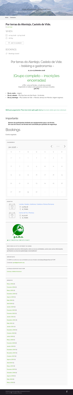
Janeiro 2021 (10, 326)
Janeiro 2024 (10, 307)
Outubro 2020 (11, 333)
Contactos (13, 17)
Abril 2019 (9, 362)
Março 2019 (10, 366)
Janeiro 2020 (10, 346)
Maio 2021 (10, 323)
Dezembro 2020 (11, 330)
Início (6, 17)
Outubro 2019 (11, 356)
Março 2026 (10, 284)
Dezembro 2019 (11, 349)
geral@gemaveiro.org (18, 262)
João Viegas (9, 27)
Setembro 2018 (11, 372)
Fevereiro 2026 (11, 287)
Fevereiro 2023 (11, 310)
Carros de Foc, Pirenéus (26, 213)
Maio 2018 (10, 379)
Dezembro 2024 (11, 293)
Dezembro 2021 (11, 320)
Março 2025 (10, 290)
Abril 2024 (9, 303)
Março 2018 (10, 382)
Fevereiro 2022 (11, 313)
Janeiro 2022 (10, 316)
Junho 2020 (10, 336)
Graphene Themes (17, 393)
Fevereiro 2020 (11, 343)
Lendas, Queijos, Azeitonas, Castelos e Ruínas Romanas (36, 204)
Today (58, 146)
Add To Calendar (14, 43)
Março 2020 (10, 339)
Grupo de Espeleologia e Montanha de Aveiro (36, 8)
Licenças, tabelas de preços (14, 271)
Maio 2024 (10, 300)
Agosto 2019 (10, 359)
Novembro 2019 (11, 353)
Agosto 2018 (10, 376)
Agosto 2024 (10, 297)
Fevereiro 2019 (11, 369)
